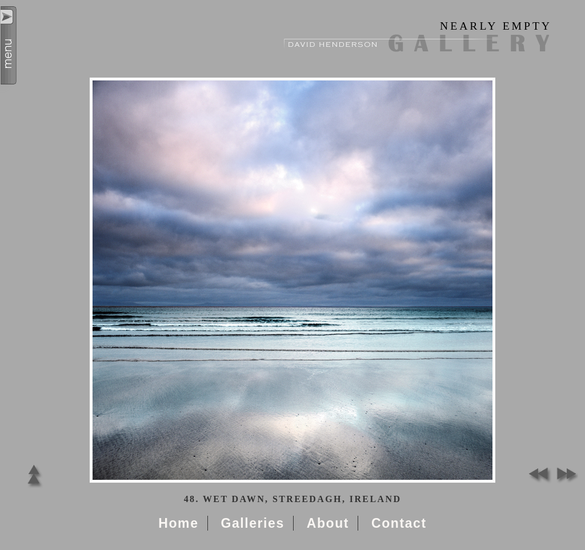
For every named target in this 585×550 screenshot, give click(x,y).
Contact (399, 523)
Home (178, 523)
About (328, 523)
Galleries (252, 523)
